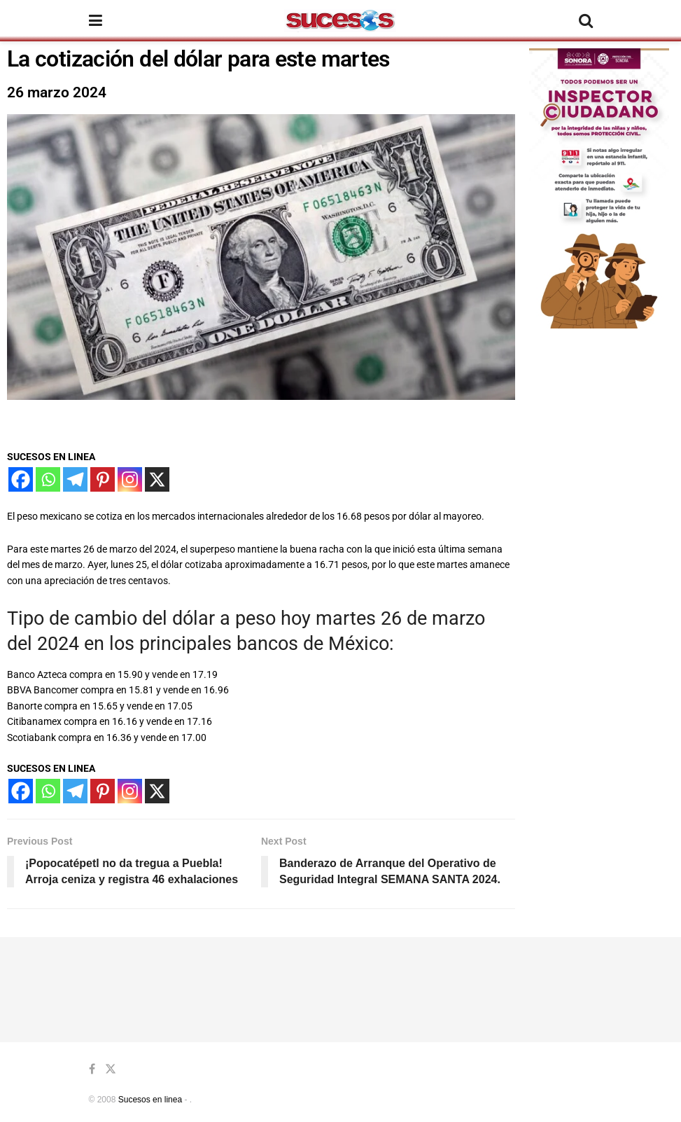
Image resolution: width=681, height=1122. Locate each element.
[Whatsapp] (48, 479)
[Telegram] (75, 479)
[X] (157, 479)
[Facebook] (20, 479)
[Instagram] (130, 479)
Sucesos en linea (150, 1099)
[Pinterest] (102, 479)
